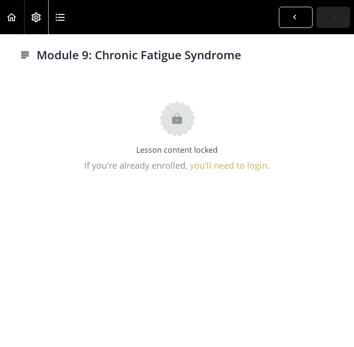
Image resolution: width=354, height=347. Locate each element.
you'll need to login (228, 165)
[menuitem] (36, 17)
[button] (12, 17)
